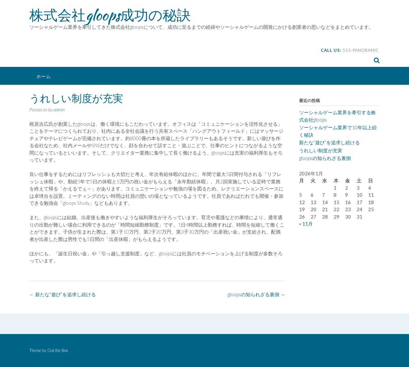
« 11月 (306, 224)
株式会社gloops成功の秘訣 (110, 15)
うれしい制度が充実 (320, 150)
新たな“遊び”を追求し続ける (62, 294)
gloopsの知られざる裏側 (256, 294)
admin (59, 109)
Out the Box (57, 350)
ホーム (43, 76)
